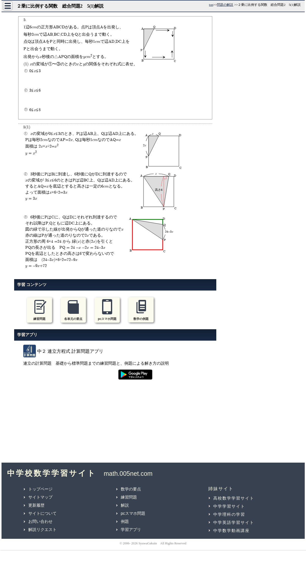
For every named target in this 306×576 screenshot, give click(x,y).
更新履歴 (36, 505)
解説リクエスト (42, 529)
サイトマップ (40, 497)
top (211, 4)
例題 (125, 521)
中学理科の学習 (229, 514)
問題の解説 (225, 4)
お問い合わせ (40, 521)
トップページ (40, 489)
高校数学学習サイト (233, 498)
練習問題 (129, 497)
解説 (125, 505)
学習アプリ (131, 529)
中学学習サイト (229, 506)
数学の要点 (131, 489)
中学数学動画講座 (231, 530)
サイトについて (42, 513)
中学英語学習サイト (233, 522)
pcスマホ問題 (133, 513)
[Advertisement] (115, 424)
